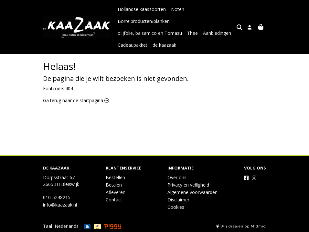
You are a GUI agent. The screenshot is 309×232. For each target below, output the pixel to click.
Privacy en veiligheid (188, 185)
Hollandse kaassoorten (142, 9)
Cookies (175, 207)
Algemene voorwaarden (192, 192)
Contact (114, 200)
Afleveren (115, 192)
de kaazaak (164, 45)
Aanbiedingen (217, 33)
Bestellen (115, 177)
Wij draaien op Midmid (241, 226)
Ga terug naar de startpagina (76, 100)
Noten (177, 9)
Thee (192, 33)
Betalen (114, 185)
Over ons (176, 177)
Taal (47, 226)
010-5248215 (56, 197)
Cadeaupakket (132, 45)
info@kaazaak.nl (60, 205)
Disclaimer (178, 200)
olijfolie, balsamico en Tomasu (150, 33)
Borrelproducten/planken (144, 21)
